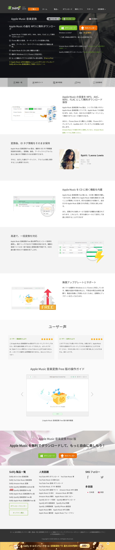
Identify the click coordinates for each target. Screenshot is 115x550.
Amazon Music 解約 (46, 496)
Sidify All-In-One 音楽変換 (18, 476)
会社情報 (18, 532)
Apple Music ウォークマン (64, 513)
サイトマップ (61, 532)
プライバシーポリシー (73, 532)
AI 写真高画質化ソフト (57, 534)
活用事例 (102, 9)
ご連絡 (54, 532)
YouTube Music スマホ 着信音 (50, 486)
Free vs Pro (48, 58)
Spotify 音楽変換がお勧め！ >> (93, 52)
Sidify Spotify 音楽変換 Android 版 (21, 487)
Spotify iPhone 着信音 (63, 506)
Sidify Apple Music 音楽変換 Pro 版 (22, 493)
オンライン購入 (18, 512)
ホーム (44, 9)
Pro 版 (68, 19)
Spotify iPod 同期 (62, 503)
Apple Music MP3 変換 (61, 510)
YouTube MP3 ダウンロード (49, 476)
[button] (21, 398)
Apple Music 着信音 (46, 513)
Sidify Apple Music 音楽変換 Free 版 (22, 500)
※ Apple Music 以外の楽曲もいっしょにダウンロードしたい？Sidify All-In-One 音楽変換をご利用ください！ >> (31, 63)
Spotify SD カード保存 (47, 500)
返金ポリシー (85, 532)
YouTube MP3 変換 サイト (48, 490)
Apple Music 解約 (45, 510)
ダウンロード (67, 9)
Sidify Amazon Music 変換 (18, 483)
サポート (90, 9)
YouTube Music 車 (67, 476)
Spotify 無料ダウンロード (66, 500)
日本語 (93, 19)
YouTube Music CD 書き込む (49, 480)
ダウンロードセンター (18, 506)
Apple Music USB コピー (64, 496)
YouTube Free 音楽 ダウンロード (51, 483)
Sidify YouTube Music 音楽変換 (20, 480)
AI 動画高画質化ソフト (97, 532)
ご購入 (33, 9)
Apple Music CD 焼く (46, 493)
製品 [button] (56, 9)
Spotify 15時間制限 (46, 506)
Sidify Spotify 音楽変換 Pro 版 (20, 490)
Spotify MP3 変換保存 (47, 503)
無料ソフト (79, 9)
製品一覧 (35, 532)
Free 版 (54, 19)
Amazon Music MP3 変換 (69, 490)
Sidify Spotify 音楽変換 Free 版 (20, 497)
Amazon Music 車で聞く (64, 493)
